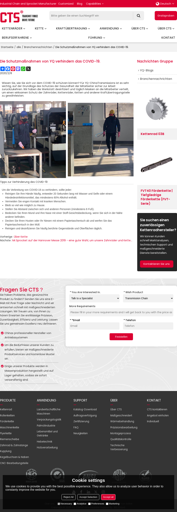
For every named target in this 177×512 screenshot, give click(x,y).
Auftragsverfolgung (85, 415)
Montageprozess (120, 433)
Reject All (68, 497)
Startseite (7, 47)
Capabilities (93, 4)
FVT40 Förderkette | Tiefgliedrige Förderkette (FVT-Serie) (157, 197)
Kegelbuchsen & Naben (14, 457)
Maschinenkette (9, 427)
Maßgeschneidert (121, 415)
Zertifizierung (81, 421)
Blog (79, 4)
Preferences (96, 503)
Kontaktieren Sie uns (156, 264)
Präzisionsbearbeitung (123, 427)
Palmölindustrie (46, 425)
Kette (39, 28)
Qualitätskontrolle (120, 439)
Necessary (65, 503)
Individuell (153, 421)
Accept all (108, 497)
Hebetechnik (44, 441)
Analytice (80, 503)
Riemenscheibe (9, 439)
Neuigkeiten (80, 433)
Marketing (112, 503)
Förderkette (7, 421)
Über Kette (21, 237)
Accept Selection (88, 497)
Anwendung (109, 28)
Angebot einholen (158, 415)
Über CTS (138, 28)
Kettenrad (6, 409)
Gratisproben (165, 15)
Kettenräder (12, 28)
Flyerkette (6, 433)
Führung (95, 37)
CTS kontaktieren (157, 409)
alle (19, 47)
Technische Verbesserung (119, 447)
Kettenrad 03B (152, 134)
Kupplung (5, 451)
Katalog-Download (85, 409)
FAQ (75, 427)
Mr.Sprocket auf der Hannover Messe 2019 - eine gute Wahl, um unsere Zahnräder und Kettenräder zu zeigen (73, 240)
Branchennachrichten (38, 47)
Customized (65, 4)
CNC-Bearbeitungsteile (14, 463)
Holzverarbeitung (47, 447)
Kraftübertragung (71, 28)
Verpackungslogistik (49, 419)
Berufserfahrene (15, 37)
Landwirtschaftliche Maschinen (48, 411)
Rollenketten (7, 415)
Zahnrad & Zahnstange (14, 445)
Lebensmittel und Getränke (47, 433)
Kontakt (168, 37)
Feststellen (121, 336)
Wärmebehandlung (122, 421)
